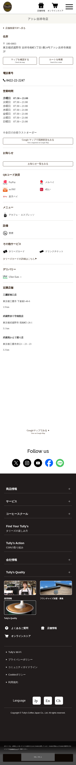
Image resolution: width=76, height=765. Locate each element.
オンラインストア (18, 636)
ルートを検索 (56, 60)
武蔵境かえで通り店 (13, 337)
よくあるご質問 (16, 628)
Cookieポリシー (17, 674)
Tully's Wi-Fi (14, 652)
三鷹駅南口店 (10, 295)
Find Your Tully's (17, 528)
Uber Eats (15, 276)
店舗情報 (49, 628)
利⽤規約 (13, 682)
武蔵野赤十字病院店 (13, 316)
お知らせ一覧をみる (38, 164)
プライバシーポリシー (20, 659)
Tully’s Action (15, 545)
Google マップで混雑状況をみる (38, 141)
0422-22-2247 (14, 80)
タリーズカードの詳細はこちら (20, 259)
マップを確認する (20, 60)
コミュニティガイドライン (23, 667)
